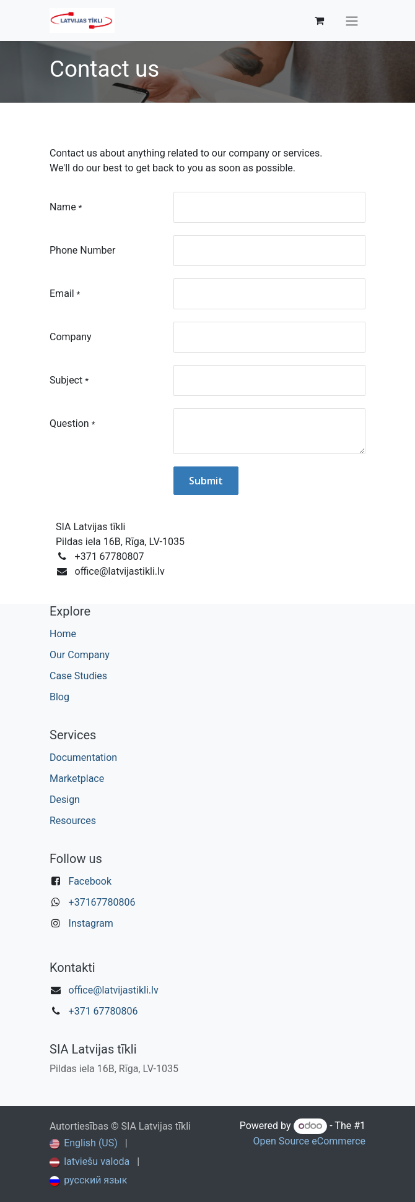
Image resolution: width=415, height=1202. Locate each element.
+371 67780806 (103, 1011)
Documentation (83, 757)
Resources (73, 820)
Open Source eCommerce (309, 1141)
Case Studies (78, 676)
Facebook (90, 881)
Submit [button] (206, 480)
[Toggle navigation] (351, 20)
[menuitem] (84, 1143)
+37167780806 (102, 902)
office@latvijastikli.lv (114, 990)
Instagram (91, 923)
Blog (59, 697)
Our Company (80, 655)
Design (65, 799)
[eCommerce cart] (319, 20)
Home (63, 634)
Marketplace (77, 778)
